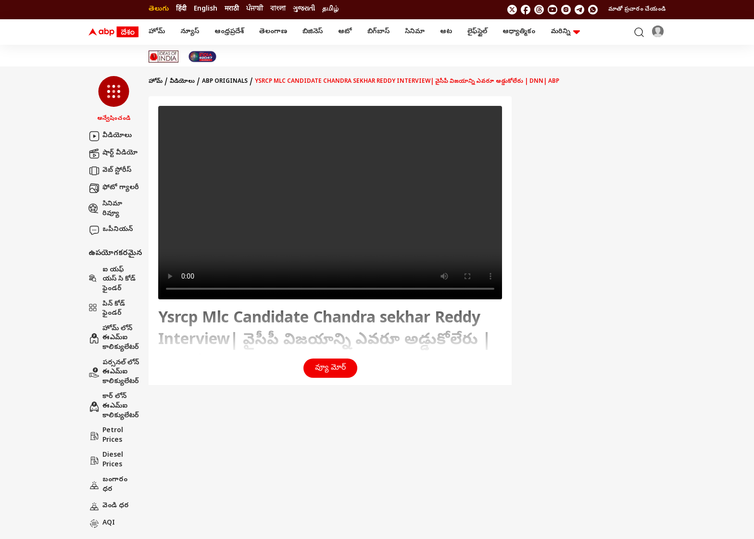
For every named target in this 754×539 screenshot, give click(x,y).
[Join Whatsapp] (593, 9)
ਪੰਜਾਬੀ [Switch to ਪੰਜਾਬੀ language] (254, 9)
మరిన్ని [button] (565, 32)
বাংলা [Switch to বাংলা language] (278, 9)
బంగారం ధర (107, 484)
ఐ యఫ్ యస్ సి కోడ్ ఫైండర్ (112, 280)
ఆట (446, 32)
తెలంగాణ (273, 32)
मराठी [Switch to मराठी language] (232, 9)
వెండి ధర (108, 506)
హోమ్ (157, 32)
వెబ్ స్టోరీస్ (109, 171)
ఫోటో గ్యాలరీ (113, 188)
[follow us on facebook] (525, 9)
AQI (101, 523)
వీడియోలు (110, 136)
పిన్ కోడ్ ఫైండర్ (106, 309)
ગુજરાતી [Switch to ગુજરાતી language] (304, 9)
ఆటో (345, 32)
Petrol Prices (105, 435)
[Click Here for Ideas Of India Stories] (164, 57)
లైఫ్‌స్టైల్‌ (477, 32)
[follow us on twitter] (512, 9)
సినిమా (415, 32)
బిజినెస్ (312, 32)
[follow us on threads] (539, 9)
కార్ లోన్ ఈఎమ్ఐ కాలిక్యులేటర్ (113, 406)
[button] (113, 99)
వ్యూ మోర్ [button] (330, 368)
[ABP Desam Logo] (113, 32)
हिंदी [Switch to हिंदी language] (181, 9)
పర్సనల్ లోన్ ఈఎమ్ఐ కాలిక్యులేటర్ (113, 372)
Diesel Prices (105, 460)
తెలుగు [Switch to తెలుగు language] (159, 9)
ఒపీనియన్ (110, 230)
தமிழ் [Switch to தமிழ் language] (330, 9)
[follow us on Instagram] (566, 9)
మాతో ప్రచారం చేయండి (637, 9)
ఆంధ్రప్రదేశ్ (229, 32)
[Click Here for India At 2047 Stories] (202, 57)
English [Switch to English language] (205, 9)
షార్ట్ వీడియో (113, 153)
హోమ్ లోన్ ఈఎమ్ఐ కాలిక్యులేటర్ (113, 338)
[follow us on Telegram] (579, 9)
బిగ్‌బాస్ (378, 32)
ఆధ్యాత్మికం (519, 32)
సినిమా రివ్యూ (105, 209)
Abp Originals (225, 82)
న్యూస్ (189, 32)
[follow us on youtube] (552, 9)
